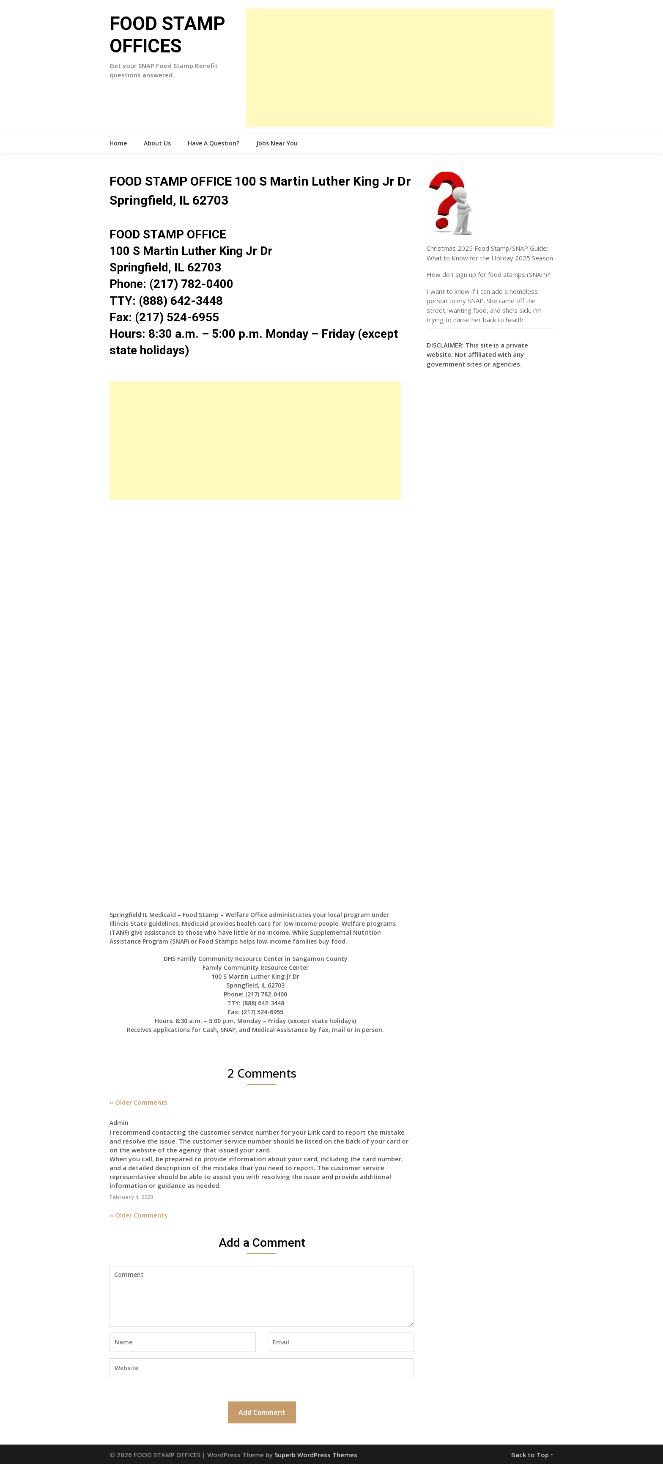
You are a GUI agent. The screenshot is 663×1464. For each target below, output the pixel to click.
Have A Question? (213, 143)
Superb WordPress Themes (315, 1454)
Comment (262, 1297)
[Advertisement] (399, 67)
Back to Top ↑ (532, 1454)
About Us (157, 143)
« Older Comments (138, 1102)
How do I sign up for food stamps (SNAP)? (488, 274)
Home (118, 143)
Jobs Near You (277, 143)
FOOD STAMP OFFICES (167, 35)
